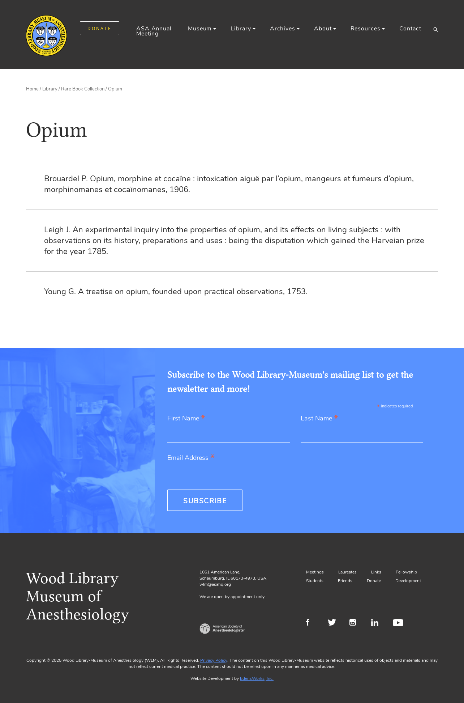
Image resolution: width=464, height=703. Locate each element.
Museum (200, 29)
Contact (410, 29)
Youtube (399, 623)
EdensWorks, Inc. (257, 678)
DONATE (99, 28)
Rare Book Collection (82, 89)
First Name (186, 418)
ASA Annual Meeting (154, 31)
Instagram (355, 623)
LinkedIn (377, 623)
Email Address (191, 458)
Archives (282, 29)
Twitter (334, 623)
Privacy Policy (213, 660)
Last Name (319, 418)
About (322, 29)
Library (241, 29)
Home (32, 89)
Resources (366, 29)
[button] (435, 29)
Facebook (312, 623)
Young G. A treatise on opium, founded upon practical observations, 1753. (176, 291)
